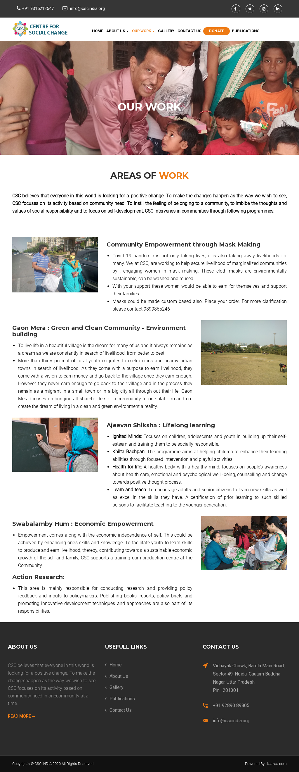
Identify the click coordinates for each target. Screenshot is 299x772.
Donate (216, 31)
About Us (117, 31)
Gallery (166, 31)
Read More (21, 716)
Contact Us (189, 31)
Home (97, 31)
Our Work (143, 31)
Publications (245, 31)
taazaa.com (277, 763)
